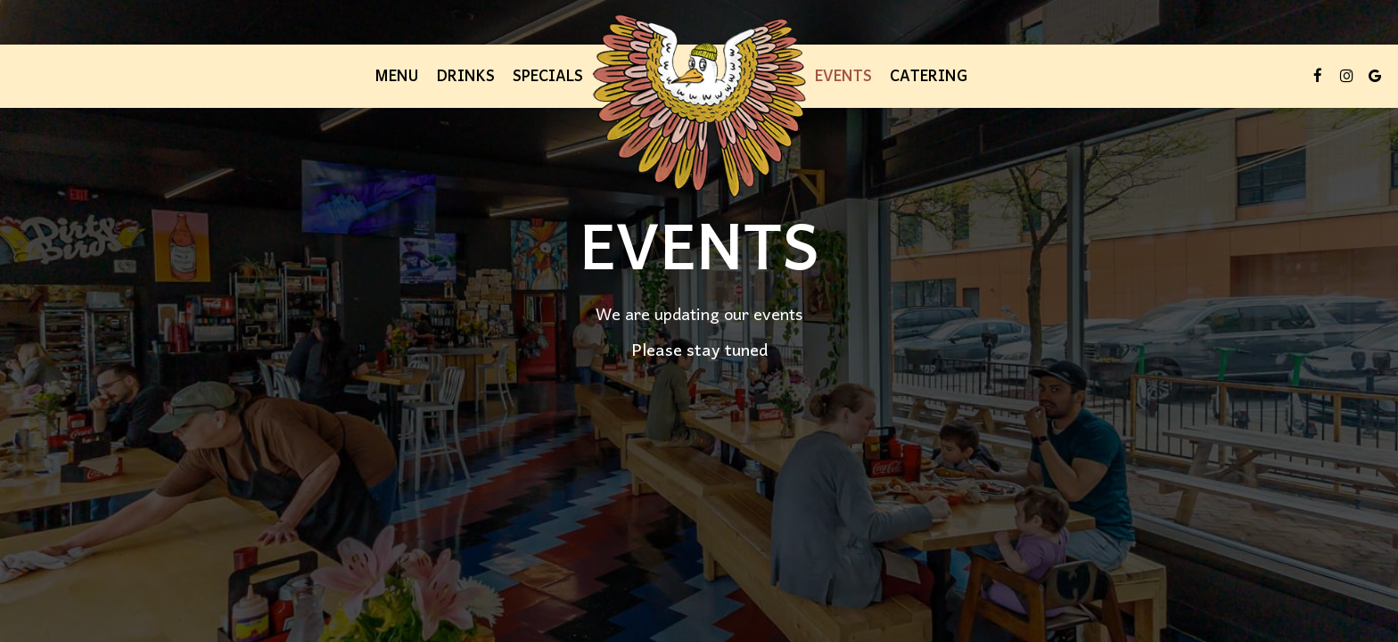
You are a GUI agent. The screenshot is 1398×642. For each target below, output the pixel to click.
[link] (699, 105)
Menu (396, 76)
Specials (548, 76)
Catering (928, 76)
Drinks (466, 76)
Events (843, 76)
